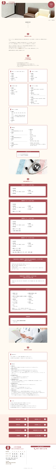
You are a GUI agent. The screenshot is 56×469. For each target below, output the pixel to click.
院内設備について (38, 424)
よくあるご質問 (38, 435)
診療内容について (38, 419)
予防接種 (18, 435)
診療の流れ (18, 424)
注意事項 (20, 48)
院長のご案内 (18, 419)
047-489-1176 (41, 449)
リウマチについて (18, 430)
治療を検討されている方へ (38, 430)
